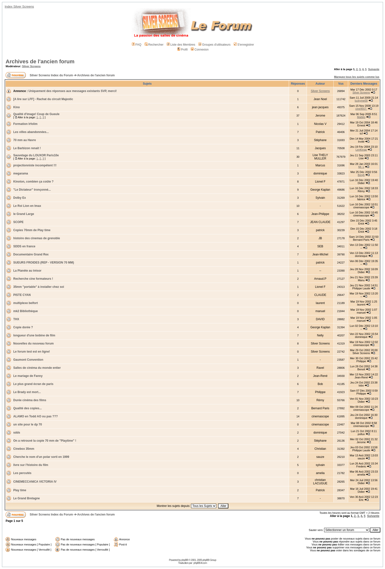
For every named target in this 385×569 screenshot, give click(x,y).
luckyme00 (361, 100)
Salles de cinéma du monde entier (37, 368)
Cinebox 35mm (23, 448)
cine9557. (361, 108)
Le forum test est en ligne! (31, 351)
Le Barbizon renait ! (27, 148)
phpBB (184, 559)
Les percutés (22, 473)
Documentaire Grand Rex (31, 254)
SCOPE (18, 222)
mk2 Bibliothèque (25, 311)
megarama (20, 173)
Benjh (361, 174)
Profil (182, 49)
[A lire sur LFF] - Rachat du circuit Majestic (43, 99)
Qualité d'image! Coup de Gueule (36, 114)
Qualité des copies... (27, 408)
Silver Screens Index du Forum (51, 75)
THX (16, 319)
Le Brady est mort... (27, 392)
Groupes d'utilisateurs (214, 44)
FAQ (136, 44)
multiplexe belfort (25, 303)
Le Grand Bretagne (26, 498)
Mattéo (361, 117)
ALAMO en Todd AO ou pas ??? (35, 416)
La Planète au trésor (27, 270)
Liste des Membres (181, 44)
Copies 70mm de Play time (31, 230)
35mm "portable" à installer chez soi (38, 287)
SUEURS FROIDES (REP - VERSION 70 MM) (43, 262)
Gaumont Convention (28, 359)
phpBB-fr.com (200, 562)
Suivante (373, 69)
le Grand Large (23, 214)
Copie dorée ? (23, 327)
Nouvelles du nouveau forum (33, 343)
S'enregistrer (244, 44)
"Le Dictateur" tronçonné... (32, 189)
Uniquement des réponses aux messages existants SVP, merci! (72, 91)
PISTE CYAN (22, 295)
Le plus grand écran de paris (33, 384)
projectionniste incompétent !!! (34, 165)
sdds (16, 432)
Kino (16, 107)
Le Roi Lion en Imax (27, 206)
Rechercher (154, 44)
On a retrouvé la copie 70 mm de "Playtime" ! (44, 440)
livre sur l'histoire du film (30, 465)
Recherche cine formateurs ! (33, 278)
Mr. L (361, 166)
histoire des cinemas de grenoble (36, 238)
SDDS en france (24, 246)
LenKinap (361, 149)
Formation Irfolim (25, 124)
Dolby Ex (19, 197)
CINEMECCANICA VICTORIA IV (34, 481)
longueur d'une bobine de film (34, 335)
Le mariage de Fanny (27, 376)
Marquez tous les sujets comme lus (356, 76)
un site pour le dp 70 (27, 424)
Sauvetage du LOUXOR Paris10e (36, 155)
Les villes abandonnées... (31, 132)
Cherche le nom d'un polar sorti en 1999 (41, 457)
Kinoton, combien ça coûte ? (33, 181)
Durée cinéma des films (29, 400)
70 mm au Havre (24, 140)
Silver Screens (31, 66)
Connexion (199, 49)
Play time (19, 490)
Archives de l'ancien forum (40, 61)
